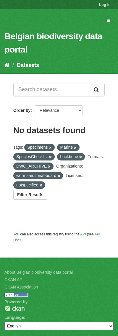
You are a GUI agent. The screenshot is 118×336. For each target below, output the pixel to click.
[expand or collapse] (109, 20)
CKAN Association (21, 287)
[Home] (6, 65)
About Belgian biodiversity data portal (38, 272)
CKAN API (14, 279)
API (83, 234)
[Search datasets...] (51, 89)
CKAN (14, 308)
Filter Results (30, 194)
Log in (105, 4)
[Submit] (97, 89)
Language (14, 317)
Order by (21, 110)
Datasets (28, 65)
